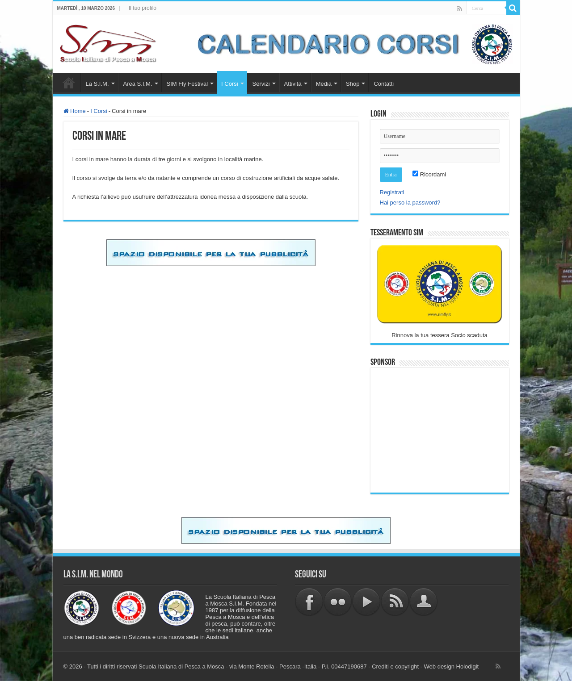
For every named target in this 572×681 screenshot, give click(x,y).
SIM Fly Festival (187, 83)
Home (68, 82)
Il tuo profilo (142, 8)
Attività (293, 83)
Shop (352, 83)
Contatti (384, 83)
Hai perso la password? (410, 202)
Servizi (261, 83)
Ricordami (429, 174)
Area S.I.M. (137, 83)
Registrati (392, 192)
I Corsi (229, 83)
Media (324, 83)
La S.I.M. (97, 83)
